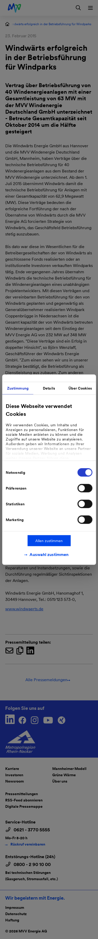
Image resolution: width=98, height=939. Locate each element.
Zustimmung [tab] (17, 388)
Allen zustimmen (49, 540)
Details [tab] (49, 388)
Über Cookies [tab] (80, 388)
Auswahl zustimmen (49, 554)
